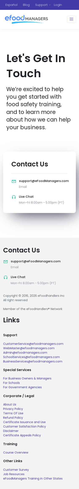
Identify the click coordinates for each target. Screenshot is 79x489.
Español (11, 5)
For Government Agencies (22, 387)
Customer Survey (16, 470)
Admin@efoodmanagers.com (25, 352)
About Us (9, 404)
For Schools (11, 383)
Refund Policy (13, 418)
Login (58, 5)
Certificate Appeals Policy (22, 435)
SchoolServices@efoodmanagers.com (31, 357)
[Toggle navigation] (71, 19)
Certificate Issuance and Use (24, 422)
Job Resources (13, 474)
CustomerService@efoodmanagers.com (33, 344)
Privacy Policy (13, 409)
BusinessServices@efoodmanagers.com (32, 361)
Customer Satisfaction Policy (24, 426)
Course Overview (15, 452)
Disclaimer (11, 431)
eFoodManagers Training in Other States (33, 478)
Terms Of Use (13, 413)
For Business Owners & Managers (27, 378)
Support (41, 5)
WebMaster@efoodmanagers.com (29, 348)
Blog (26, 5)
